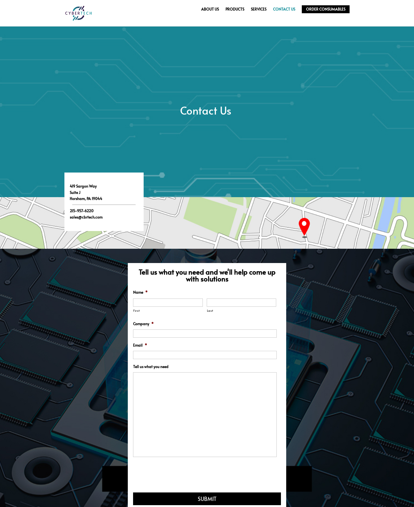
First (136, 310)
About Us (210, 9)
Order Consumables (325, 9)
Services (258, 9)
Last (210, 310)
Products (234, 9)
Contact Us (284, 9)
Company (143, 324)
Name (140, 292)
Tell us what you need (150, 366)
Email (140, 345)
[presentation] (173, 473)
